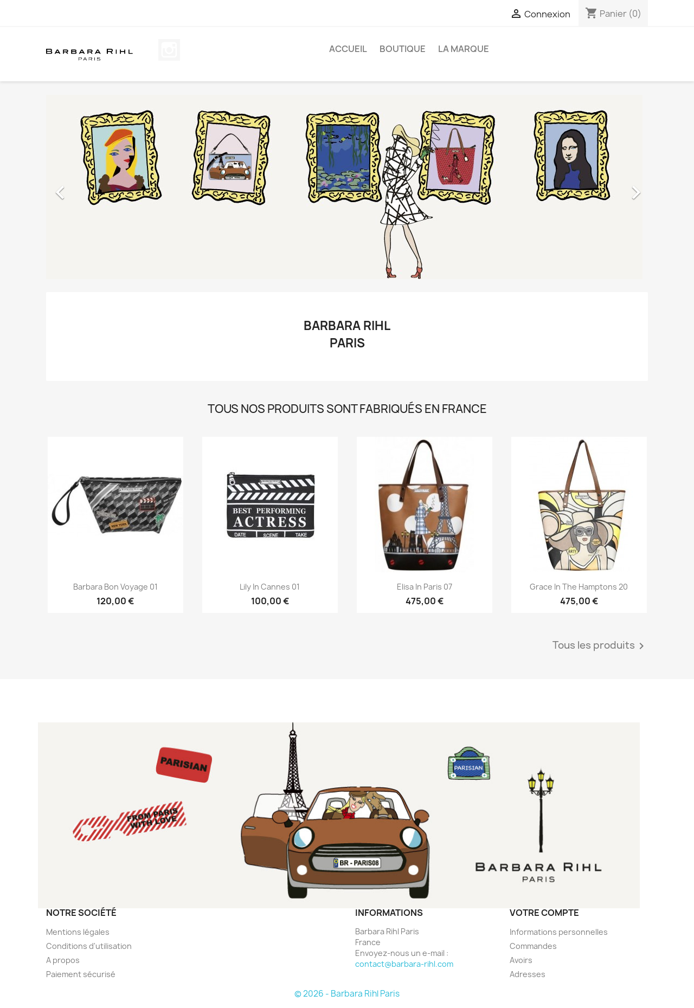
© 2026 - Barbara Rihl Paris (347, 993)
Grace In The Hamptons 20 (579, 586)
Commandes (533, 946)
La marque (463, 49)
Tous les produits (600, 645)
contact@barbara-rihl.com (404, 964)
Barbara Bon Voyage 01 (115, 586)
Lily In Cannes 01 (270, 586)
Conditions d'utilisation (89, 946)
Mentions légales (78, 932)
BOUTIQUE (403, 49)
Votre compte (544, 913)
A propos (63, 960)
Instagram (169, 50)
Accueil (348, 49)
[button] (91, 187)
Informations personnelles (559, 932)
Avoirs (521, 960)
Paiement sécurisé (80, 974)
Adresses (527, 974)
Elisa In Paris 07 (424, 586)
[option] (347, 187)
